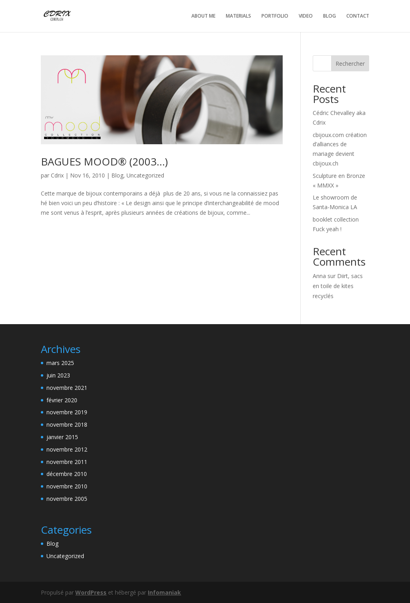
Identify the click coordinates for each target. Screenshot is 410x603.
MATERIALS (238, 16)
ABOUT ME (203, 16)
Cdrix (57, 175)
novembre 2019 (66, 412)
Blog (117, 175)
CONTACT (357, 16)
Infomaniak (164, 592)
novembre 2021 (66, 387)
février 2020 (61, 400)
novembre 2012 (66, 449)
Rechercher (350, 63)
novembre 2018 (66, 424)
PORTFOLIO (274, 16)
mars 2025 (60, 363)
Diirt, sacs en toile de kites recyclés (338, 286)
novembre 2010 (66, 486)
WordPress (91, 592)
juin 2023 (58, 375)
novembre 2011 (66, 462)
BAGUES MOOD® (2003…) (104, 161)
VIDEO (306, 16)
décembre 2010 (66, 474)
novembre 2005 (66, 498)
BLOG (329, 16)
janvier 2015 (62, 437)
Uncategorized (145, 175)
